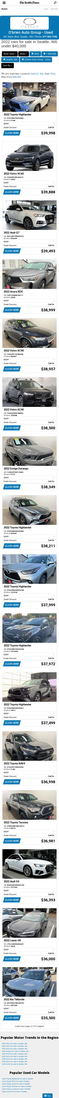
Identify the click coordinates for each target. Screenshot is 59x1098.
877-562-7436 (50, 36)
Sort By (7, 65)
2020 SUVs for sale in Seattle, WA (14, 1059)
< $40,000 (49, 54)
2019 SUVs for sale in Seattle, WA (14, 1061)
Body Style (10, 54)
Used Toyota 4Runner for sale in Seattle (16, 1086)
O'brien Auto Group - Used (36, 59)
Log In (46, 9)
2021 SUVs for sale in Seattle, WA (14, 1056)
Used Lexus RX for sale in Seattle (14, 1091)
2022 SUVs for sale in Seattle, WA (14, 1054)
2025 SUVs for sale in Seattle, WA (14, 1044)
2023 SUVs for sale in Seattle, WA (14, 1049)
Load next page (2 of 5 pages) (29, 1026)
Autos (4, 9)
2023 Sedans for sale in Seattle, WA (15, 1051)
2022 (35, 54)
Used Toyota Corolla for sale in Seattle (16, 1089)
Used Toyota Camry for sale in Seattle (16, 1084)
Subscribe (54, 9)
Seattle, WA (10, 59)
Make (23, 54)
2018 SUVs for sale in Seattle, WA (14, 1064)
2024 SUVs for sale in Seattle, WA (14, 1046)
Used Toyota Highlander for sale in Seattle (17, 1079)
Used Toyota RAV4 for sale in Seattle (15, 1081)
